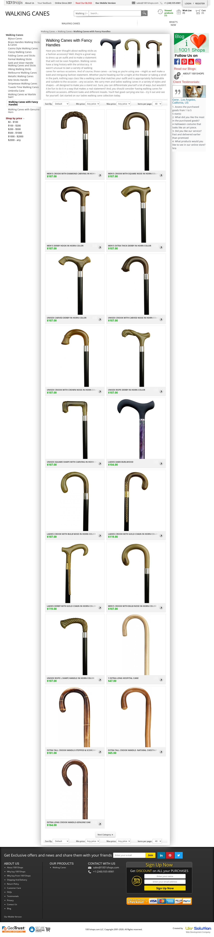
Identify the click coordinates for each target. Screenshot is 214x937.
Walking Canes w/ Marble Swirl (22, 96)
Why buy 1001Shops (16, 871)
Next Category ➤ (105, 835)
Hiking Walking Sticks (19, 69)
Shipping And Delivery (17, 879)
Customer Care (14, 888)
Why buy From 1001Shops (19, 875)
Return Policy (13, 883)
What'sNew (173, 23)
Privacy (10, 900)
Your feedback (44, 2)
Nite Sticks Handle (18, 79)
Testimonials (13, 896)
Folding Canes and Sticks (21, 55)
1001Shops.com (14, 2)
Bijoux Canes (15, 38)
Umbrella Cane (16, 90)
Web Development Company (198, 932)
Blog (9, 908)
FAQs (9, 892)
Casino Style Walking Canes (23, 48)
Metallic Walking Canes (20, 76)
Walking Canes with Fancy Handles (23, 103)
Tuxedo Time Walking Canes (23, 87)
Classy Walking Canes (20, 52)
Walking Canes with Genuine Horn (24, 111)
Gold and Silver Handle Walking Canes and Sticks (22, 64)
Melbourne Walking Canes (22, 72)
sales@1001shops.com (145, 2)
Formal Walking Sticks (20, 59)
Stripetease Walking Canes (22, 83)
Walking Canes (71, 23)
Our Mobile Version (13, 916)
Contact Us (12, 904)
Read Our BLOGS (84, 2)
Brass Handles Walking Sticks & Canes (24, 43)
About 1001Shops (15, 867)
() (200, 12)
